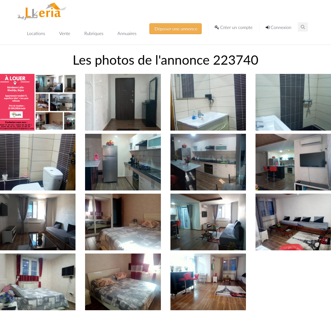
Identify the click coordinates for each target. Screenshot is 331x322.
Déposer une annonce (176, 28)
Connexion (278, 27)
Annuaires (127, 33)
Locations (37, 33)
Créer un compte (234, 27)
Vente (65, 33)
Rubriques (94, 33)
